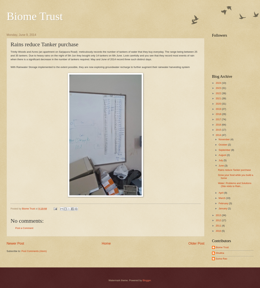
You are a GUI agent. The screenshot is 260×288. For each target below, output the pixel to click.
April (221, 192)
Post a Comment (24, 228)
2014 (219, 135)
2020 (219, 103)
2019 (219, 109)
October (223, 144)
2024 (219, 83)
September (225, 150)
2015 (219, 129)
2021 (219, 98)
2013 (219, 215)
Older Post (196, 243)
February (224, 203)
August (223, 155)
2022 (219, 93)
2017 (219, 119)
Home (106, 243)
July (221, 160)
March (222, 198)
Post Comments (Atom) (34, 251)
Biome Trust (35, 16)
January (223, 208)
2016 (219, 124)
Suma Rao (221, 258)
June (222, 165)
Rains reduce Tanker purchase (234, 170)
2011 (219, 225)
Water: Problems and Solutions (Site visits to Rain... (234, 184)
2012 (219, 220)
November (224, 139)
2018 (219, 114)
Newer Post (15, 243)
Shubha (220, 253)
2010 (219, 230)
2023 (219, 88)
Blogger (147, 280)
